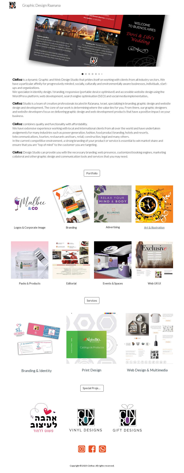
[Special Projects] (92, 388)
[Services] (92, 300)
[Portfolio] (92, 173)
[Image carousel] (92, 45)
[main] (92, 118)
